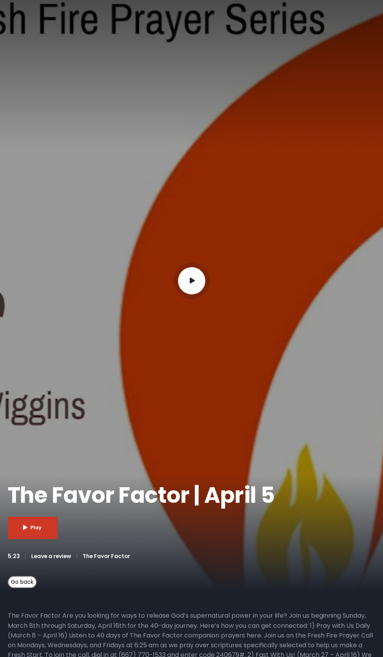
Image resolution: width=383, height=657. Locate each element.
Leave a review (52, 556)
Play (33, 528)
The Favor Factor (108, 556)
